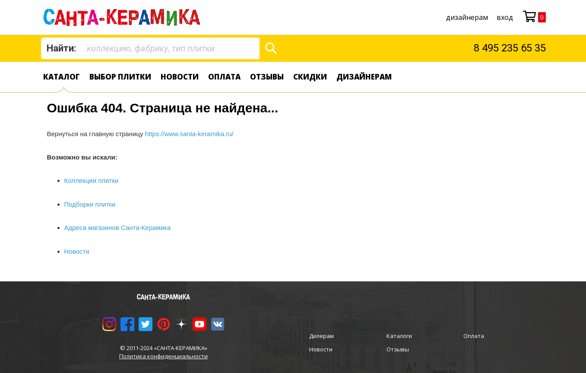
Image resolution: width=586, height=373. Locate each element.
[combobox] (150, 48)
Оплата (224, 77)
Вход (505, 17)
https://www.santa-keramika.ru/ (189, 133)
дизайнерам (467, 17)
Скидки (310, 77)
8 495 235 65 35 (510, 48)
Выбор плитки (120, 77)
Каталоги (399, 336)
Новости (180, 77)
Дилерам (321, 336)
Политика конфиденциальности (163, 356)
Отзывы (267, 77)
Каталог (61, 77)
